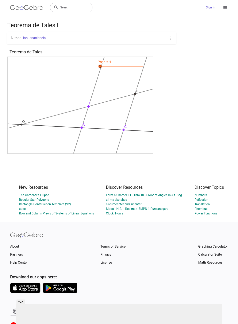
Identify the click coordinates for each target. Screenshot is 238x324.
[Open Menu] (225, 7)
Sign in (210, 7)
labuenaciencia (34, 38)
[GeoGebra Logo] (26, 7)
